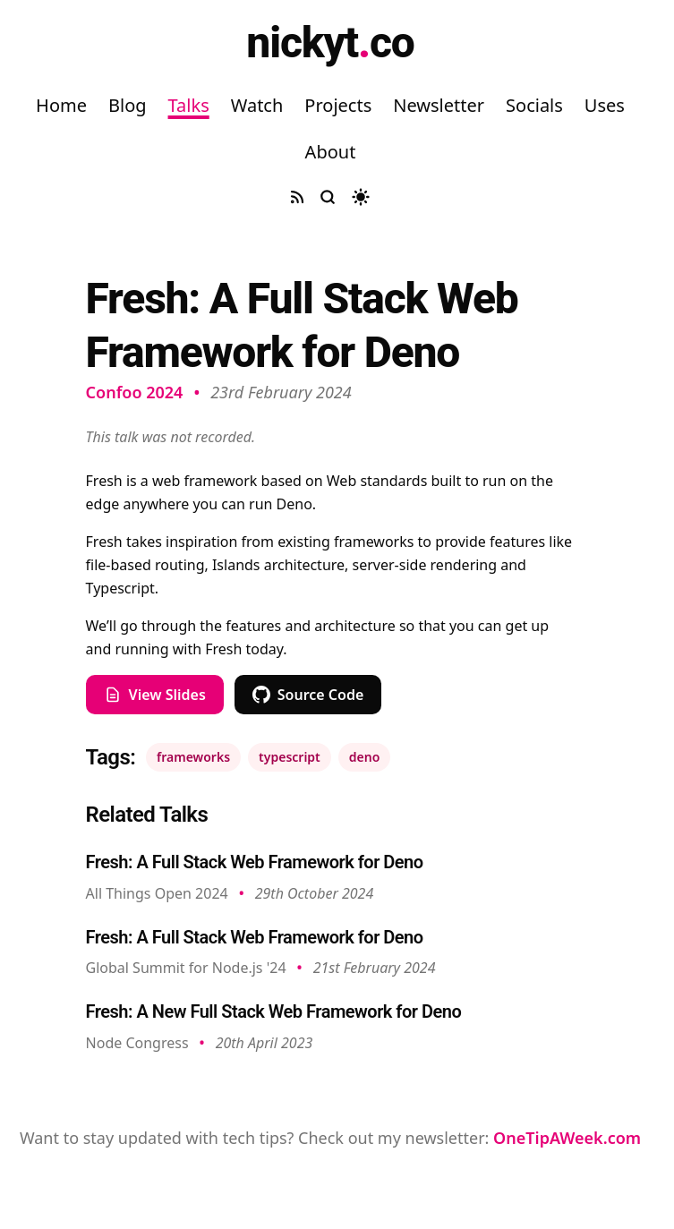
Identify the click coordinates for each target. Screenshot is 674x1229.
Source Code (308, 694)
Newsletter (438, 105)
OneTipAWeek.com (567, 1137)
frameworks (193, 756)
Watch (257, 105)
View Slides (155, 694)
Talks (188, 105)
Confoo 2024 (134, 392)
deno (364, 756)
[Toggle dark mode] (360, 197)
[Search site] (328, 197)
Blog (127, 105)
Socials (534, 105)
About (330, 152)
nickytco (330, 42)
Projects (337, 105)
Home (61, 105)
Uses (604, 105)
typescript (289, 756)
